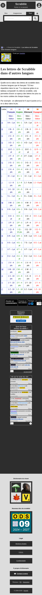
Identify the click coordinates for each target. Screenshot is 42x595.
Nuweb (26, 590)
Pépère (13, 335)
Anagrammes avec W (19, 360)
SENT (19, 331)
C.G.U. (21, 551)
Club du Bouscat (15, 340)
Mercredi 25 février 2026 (18, 342)
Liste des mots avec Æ (17, 354)
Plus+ (29, 337)
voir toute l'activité (28, 371)
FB (20, 581)
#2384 (25, 335)
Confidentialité (21, 560)
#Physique (21, 385)
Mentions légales (21, 543)
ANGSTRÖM (14, 406)
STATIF (22, 387)
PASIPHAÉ (18, 398)
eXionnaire (14, 410)
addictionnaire (14, 352)
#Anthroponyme (22, 402)
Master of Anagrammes (17, 358)
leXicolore (13, 416)
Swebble (22, 53)
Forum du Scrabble (14, 47)
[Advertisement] (21, 33)
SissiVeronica (14, 346)
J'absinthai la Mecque (17, 418)
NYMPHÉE (25, 392)
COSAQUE (25, 379)
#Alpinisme (14, 412)
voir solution (21, 321)
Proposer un (23, 301)
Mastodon (26, 581)
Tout (27, 337)
